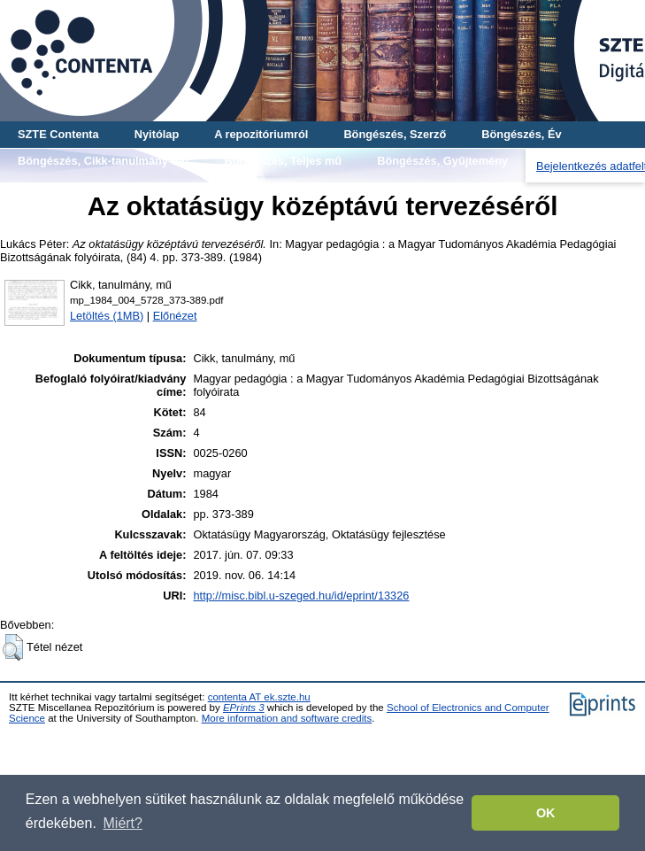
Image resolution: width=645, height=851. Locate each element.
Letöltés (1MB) (106, 315)
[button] (13, 647)
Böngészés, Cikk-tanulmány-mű (103, 160)
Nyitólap (156, 134)
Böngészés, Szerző (394, 134)
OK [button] (546, 813)
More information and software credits (287, 718)
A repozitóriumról (261, 134)
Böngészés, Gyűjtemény (442, 160)
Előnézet (175, 315)
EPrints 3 (244, 707)
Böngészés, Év (521, 134)
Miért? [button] (123, 823)
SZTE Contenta (58, 134)
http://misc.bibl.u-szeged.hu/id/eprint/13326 (301, 595)
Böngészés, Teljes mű (283, 160)
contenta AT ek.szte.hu (259, 697)
